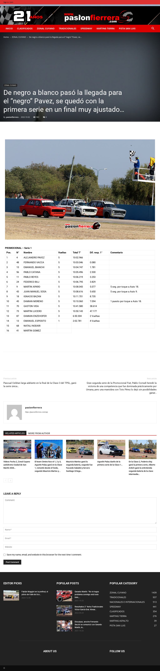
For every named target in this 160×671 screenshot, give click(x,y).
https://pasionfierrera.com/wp (36, 412)
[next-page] (10, 480)
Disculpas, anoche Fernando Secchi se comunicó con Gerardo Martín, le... (88, 625)
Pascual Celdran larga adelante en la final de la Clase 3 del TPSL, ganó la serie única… (39, 385)
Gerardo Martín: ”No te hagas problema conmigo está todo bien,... (87, 594)
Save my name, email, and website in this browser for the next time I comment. (44, 554)
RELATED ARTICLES (15, 433)
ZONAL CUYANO (45, 28)
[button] (153, 28)
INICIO (9, 28)
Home (6, 37)
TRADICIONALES (67, 28)
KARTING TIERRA (106, 28)
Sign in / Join (8, 2)
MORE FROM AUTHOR (39, 433)
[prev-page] (5, 480)
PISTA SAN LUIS (127, 28)
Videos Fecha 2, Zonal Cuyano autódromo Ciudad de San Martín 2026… (16, 464)
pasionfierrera (12, 117)
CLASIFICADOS (24, 28)
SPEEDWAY (86, 28)
